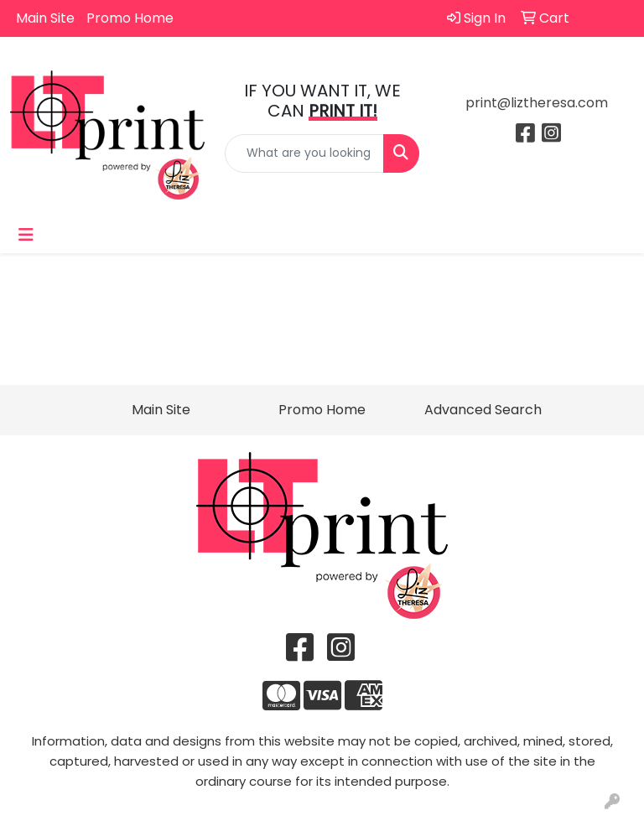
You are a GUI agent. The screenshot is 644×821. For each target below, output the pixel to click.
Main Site (45, 18)
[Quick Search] (304, 153)
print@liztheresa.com (536, 102)
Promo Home (130, 18)
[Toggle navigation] (26, 235)
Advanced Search (483, 409)
